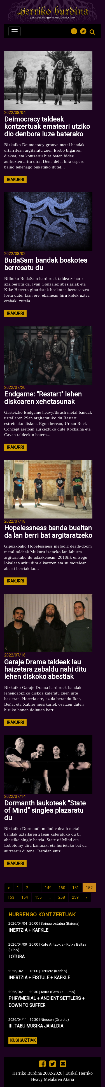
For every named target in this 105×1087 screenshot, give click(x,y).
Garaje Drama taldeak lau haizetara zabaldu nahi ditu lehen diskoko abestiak (45, 669)
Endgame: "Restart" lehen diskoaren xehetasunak (43, 397)
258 (61, 897)
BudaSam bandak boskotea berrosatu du (45, 264)
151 (75, 888)
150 (62, 888)
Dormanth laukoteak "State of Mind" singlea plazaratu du (45, 810)
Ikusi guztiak (23, 1040)
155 (38, 897)
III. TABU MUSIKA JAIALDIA (35, 1026)
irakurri (15, 179)
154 (24, 897)
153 (11, 897)
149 (48, 888)
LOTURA (16, 956)
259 (75, 897)
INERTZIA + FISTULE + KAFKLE (39, 977)
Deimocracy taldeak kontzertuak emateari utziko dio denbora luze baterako (47, 126)
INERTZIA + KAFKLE (28, 930)
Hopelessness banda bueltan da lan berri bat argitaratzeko (48, 531)
